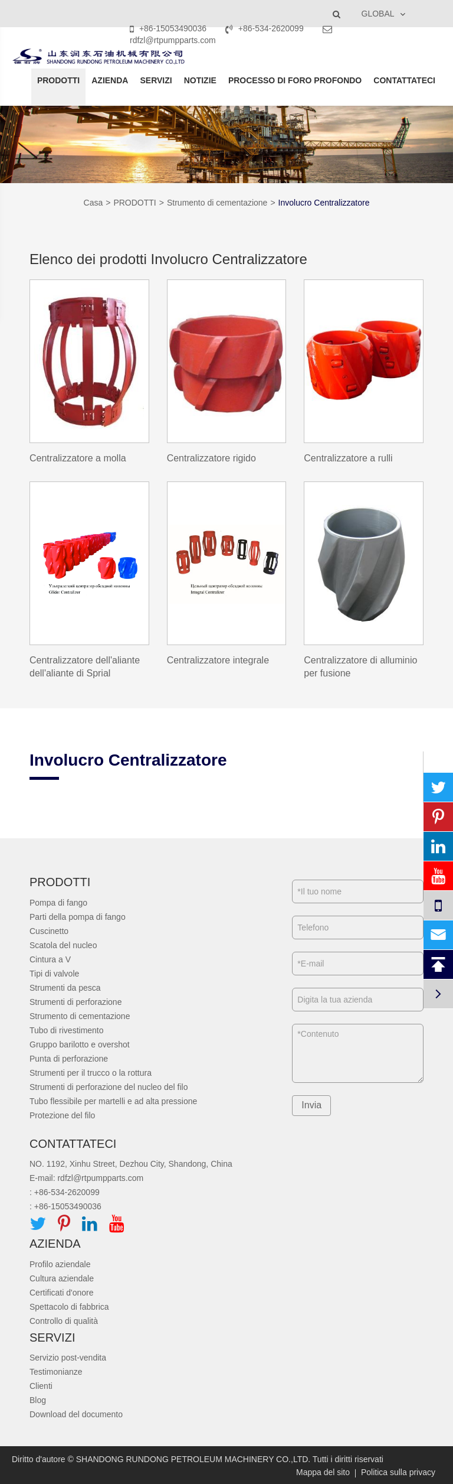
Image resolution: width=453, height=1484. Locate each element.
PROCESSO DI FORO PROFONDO (295, 80)
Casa (93, 202)
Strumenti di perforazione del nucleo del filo (108, 1087)
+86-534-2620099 (265, 28)
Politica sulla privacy (398, 1472)
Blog (37, 1400)
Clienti (40, 1386)
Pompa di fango (58, 902)
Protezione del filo (62, 1115)
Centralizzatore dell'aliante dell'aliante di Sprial (84, 667)
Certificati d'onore (61, 1292)
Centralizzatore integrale (218, 660)
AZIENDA (109, 80)
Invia (311, 1105)
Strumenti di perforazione (75, 1002)
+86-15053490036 (169, 28)
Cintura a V (50, 959)
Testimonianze (56, 1371)
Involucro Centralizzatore (324, 202)
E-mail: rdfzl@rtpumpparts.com (86, 1178)
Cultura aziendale (61, 1278)
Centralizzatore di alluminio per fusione (360, 667)
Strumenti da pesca (65, 987)
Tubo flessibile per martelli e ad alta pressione (113, 1101)
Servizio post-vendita (67, 1357)
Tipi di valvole (54, 973)
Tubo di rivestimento (66, 1030)
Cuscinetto (48, 931)
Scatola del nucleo (63, 945)
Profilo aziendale (60, 1264)
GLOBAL (378, 13)
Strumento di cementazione (217, 202)
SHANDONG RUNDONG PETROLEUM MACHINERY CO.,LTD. (193, 1459)
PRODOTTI (58, 80)
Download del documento (76, 1414)
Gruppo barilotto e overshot (79, 1044)
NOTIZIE (200, 80)
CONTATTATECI (404, 80)
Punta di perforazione (68, 1058)
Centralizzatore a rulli (348, 458)
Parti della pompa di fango (77, 917)
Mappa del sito (323, 1472)
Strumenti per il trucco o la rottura (90, 1073)
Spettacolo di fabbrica (69, 1306)
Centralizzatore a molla (77, 458)
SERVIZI (156, 80)
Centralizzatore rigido (211, 458)
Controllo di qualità (63, 1321)
